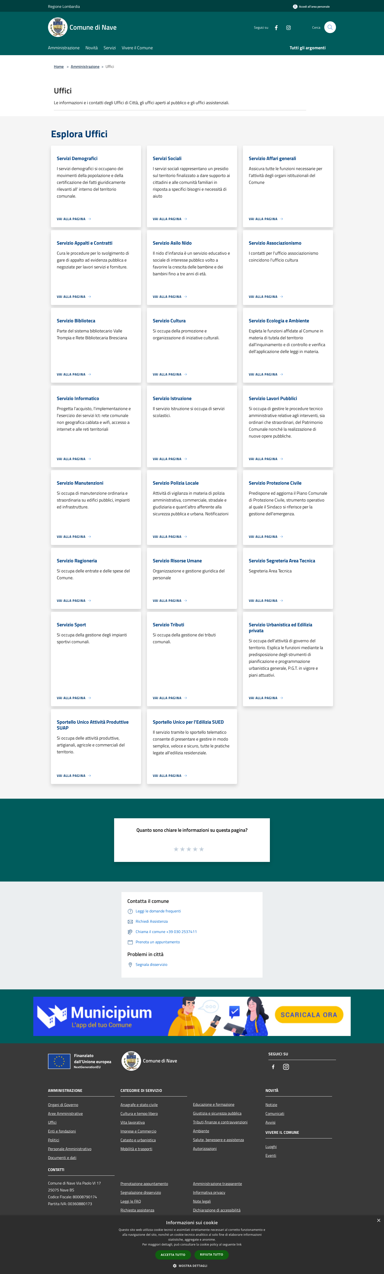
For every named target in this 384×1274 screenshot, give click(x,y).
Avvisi (270, 1122)
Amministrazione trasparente (217, 1183)
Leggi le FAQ (130, 1201)
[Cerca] (330, 27)
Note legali (202, 1201)
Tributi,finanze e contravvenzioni (220, 1122)
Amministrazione (85, 66)
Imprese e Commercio (138, 1131)
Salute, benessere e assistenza (218, 1140)
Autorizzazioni (205, 1148)
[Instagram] (286, 27)
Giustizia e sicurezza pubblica (217, 1113)
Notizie (271, 1105)
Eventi (270, 1155)
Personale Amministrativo (69, 1149)
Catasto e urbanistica (138, 1140)
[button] (192, 1265)
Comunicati (274, 1113)
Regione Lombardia (64, 6)
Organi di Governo (63, 1105)
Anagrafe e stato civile (139, 1105)
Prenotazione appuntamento (144, 1183)
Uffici (52, 1122)
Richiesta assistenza (137, 1210)
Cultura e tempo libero (139, 1113)
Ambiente (201, 1131)
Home (59, 66)
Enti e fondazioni (62, 1131)
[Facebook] (274, 27)
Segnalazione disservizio (140, 1192)
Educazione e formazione (213, 1104)
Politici (53, 1140)
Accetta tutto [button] (173, 1255)
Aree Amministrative (65, 1113)
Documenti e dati (62, 1157)
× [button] (378, 1221)
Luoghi (271, 1146)
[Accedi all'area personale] (311, 6)
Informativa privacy (209, 1192)
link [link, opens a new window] (239, 1244)
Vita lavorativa (132, 1122)
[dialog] (192, 1244)
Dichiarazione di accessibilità (216, 1210)
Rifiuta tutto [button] (211, 1254)
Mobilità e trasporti (136, 1149)
